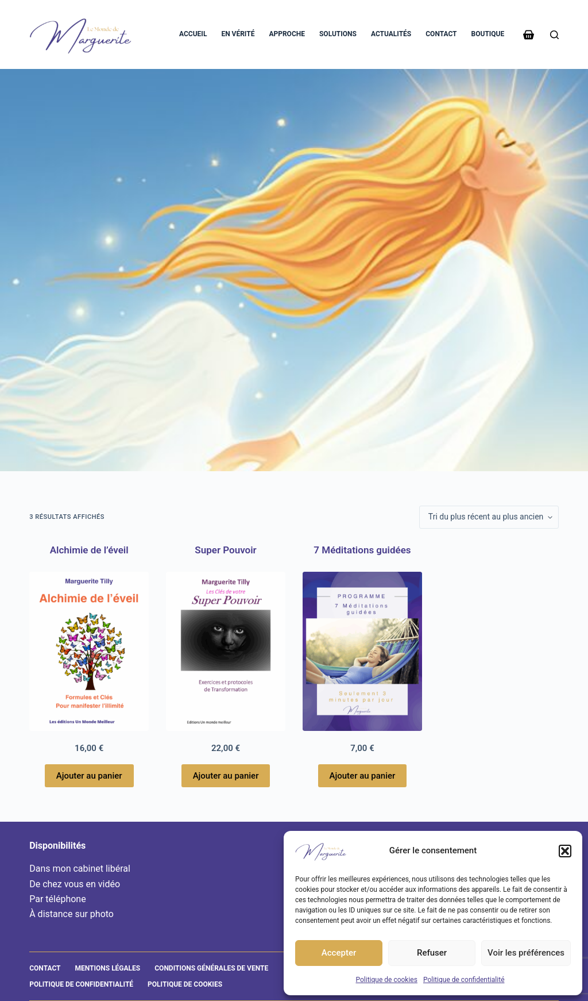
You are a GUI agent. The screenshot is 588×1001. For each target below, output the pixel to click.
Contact (441, 34)
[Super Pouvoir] (225, 651)
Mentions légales (108, 968)
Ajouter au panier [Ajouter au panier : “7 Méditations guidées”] (363, 776)
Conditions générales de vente (211, 968)
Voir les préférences (526, 953)
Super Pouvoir (225, 550)
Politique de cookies (386, 980)
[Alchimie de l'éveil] (89, 651)
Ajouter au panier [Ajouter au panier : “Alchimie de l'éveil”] (89, 776)
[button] (565, 851)
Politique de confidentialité (464, 980)
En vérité (237, 34)
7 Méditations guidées (362, 550)
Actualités (391, 34)
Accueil (193, 34)
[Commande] (489, 517)
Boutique (488, 34)
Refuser (432, 953)
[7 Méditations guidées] (362, 651)
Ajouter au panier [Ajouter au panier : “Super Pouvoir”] (226, 776)
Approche (287, 34)
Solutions (338, 34)
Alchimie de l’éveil (89, 550)
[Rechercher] (554, 34)
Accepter (339, 953)
